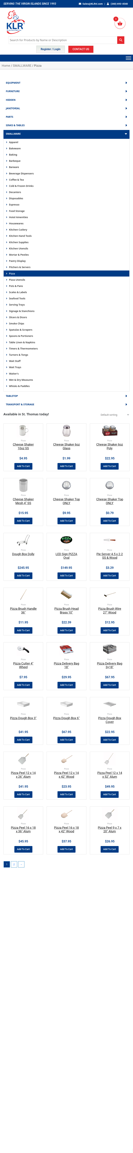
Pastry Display (17, 261)
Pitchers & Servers (19, 267)
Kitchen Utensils (18, 248)
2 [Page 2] (14, 864)
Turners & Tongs (18, 354)
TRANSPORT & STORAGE (66, 404)
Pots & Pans (16, 286)
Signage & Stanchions (21, 311)
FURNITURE (66, 91)
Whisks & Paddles (19, 386)
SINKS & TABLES (66, 125)
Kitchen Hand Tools (20, 235)
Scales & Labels (18, 292)
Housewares (16, 223)
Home (6, 65)
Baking (13, 154)
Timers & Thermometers (23, 348)
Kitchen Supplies (19, 242)
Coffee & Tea (16, 179)
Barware (14, 167)
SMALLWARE (22, 65)
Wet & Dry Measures (21, 379)
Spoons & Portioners (21, 336)
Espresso (14, 204)
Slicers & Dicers (18, 317)
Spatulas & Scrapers (20, 329)
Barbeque (14, 160)
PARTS (66, 116)
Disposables (16, 198)
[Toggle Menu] (128, 58)
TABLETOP (66, 396)
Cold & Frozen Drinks (21, 186)
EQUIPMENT (66, 82)
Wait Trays (15, 367)
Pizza (12, 273)
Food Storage (17, 211)
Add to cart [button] (23, 466)
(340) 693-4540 (117, 3)
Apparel (13, 142)
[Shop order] (114, 415)
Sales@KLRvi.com (91, 3)
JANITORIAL (66, 108)
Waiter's (14, 373)
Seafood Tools (17, 298)
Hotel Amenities (18, 217)
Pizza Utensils (17, 279)
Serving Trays (17, 304)
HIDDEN (66, 100)
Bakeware (15, 148)
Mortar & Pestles (19, 254)
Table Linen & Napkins (22, 342)
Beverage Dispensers (21, 173)
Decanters (15, 192)
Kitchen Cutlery (18, 229)
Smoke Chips (16, 323)
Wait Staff (14, 361)
